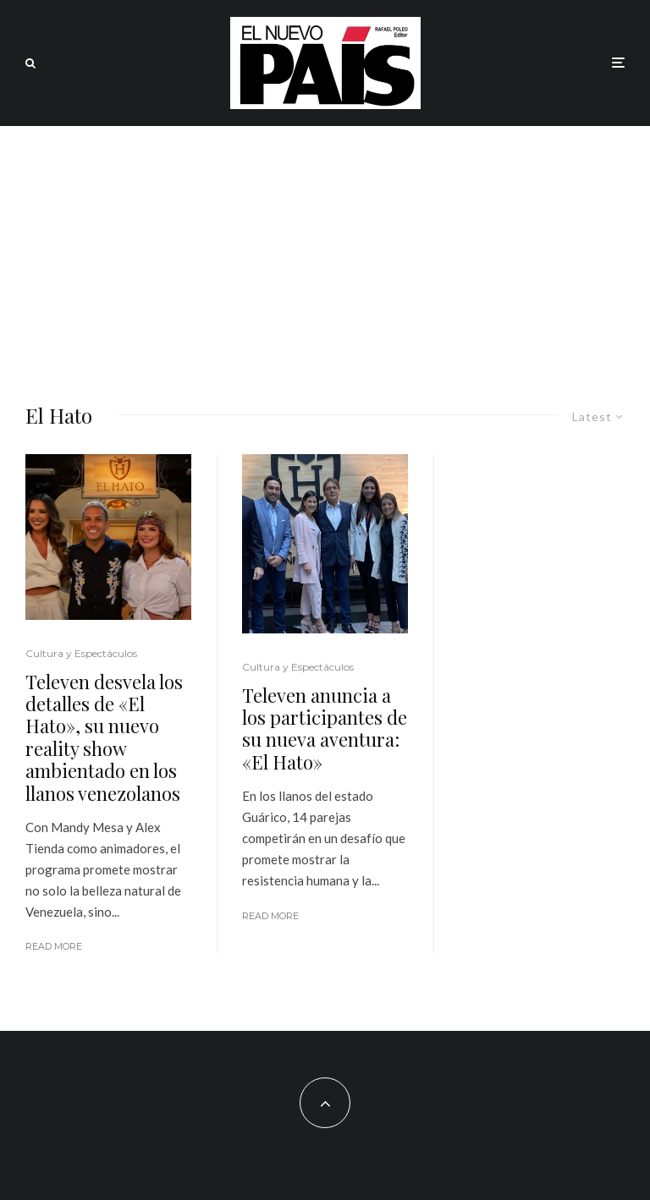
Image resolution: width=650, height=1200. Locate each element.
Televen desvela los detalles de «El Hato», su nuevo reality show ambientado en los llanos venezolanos (104, 737)
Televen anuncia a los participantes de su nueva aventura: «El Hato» (324, 729)
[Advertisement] (325, 252)
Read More (53, 946)
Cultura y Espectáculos (81, 653)
